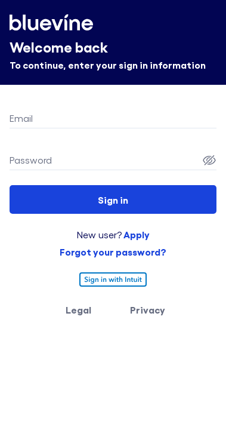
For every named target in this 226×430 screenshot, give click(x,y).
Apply (136, 234)
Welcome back (59, 46)
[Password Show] (209, 160)
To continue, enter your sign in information (108, 64)
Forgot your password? (113, 251)
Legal (78, 309)
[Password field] (105, 160)
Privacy (147, 309)
